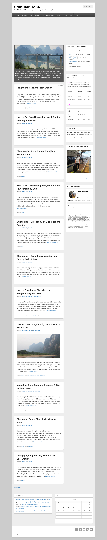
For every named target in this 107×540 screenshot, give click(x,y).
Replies (42, 375)
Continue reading (28, 80)
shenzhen (30, 315)
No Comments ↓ (37, 296)
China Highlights (73, 57)
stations (23, 108)
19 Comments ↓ (37, 330)
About (76, 15)
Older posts (17, 487)
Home (17, 15)
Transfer (65, 15)
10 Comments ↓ (37, 391)
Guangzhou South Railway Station (29, 504)
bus (22, 246)
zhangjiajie (30, 446)
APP (71, 15)
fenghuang (32, 108)
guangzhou (31, 375)
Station (37, 15)
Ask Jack (24, 15)
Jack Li (30, 123)
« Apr (57, 521)
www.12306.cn (72, 65)
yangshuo (35, 315)
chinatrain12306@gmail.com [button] (85, 178)
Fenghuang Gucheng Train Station (34, 87)
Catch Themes (89, 534)
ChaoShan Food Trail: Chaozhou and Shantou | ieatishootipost (31, 499)
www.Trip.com (72, 54)
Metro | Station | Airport (48, 15)
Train (30, 15)
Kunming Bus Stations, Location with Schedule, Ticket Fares (36, 502)
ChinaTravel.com (73, 61)
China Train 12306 (27, 7)
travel (22, 142)
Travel (58, 15)
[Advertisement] (53, 29)
